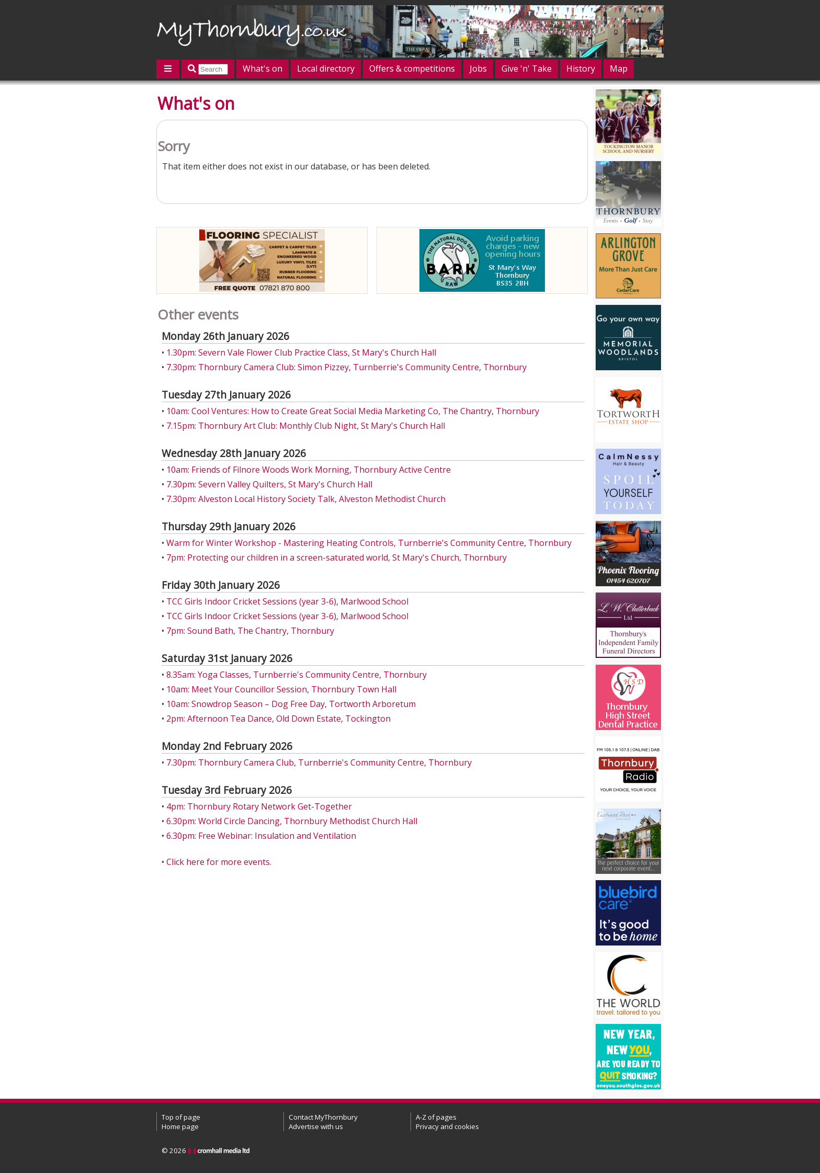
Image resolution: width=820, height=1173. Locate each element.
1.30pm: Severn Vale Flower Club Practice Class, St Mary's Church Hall (301, 352)
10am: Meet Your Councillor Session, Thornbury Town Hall (281, 689)
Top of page (181, 1117)
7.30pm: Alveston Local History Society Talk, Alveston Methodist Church (306, 499)
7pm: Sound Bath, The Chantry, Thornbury (250, 630)
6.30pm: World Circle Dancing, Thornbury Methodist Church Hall (291, 821)
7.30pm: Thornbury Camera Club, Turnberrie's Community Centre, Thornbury (319, 762)
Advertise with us (316, 1126)
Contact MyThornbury (323, 1117)
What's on (262, 68)
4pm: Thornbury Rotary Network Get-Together (259, 806)
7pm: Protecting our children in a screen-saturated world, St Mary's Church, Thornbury (336, 557)
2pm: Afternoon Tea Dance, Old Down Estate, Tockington (278, 718)
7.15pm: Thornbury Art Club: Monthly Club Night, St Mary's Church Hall (305, 425)
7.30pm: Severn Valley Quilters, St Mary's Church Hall (269, 484)
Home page (180, 1126)
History (580, 68)
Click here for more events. (218, 862)
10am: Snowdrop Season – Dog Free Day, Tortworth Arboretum (291, 704)
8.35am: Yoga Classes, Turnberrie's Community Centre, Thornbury (296, 674)
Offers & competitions (412, 68)
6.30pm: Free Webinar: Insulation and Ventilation (261, 835)
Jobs (478, 68)
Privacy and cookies (447, 1126)
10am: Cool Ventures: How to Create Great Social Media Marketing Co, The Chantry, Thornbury (352, 411)
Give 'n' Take (527, 68)
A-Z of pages (436, 1117)
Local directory (326, 68)
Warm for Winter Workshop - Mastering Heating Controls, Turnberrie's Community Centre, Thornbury (369, 543)
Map (619, 68)
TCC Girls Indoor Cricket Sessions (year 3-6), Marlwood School (287, 601)
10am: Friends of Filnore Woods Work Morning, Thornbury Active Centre (308, 469)
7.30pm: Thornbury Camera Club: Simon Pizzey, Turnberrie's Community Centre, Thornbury (346, 367)
